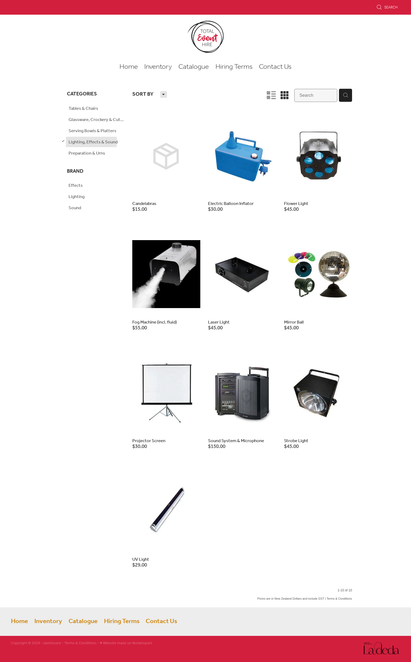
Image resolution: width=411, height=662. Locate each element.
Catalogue (193, 67)
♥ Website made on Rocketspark (126, 643)
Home (128, 67)
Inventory (158, 67)
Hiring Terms (234, 67)
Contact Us (275, 67)
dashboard (52, 643)
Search (387, 7)
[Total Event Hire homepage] (205, 37)
